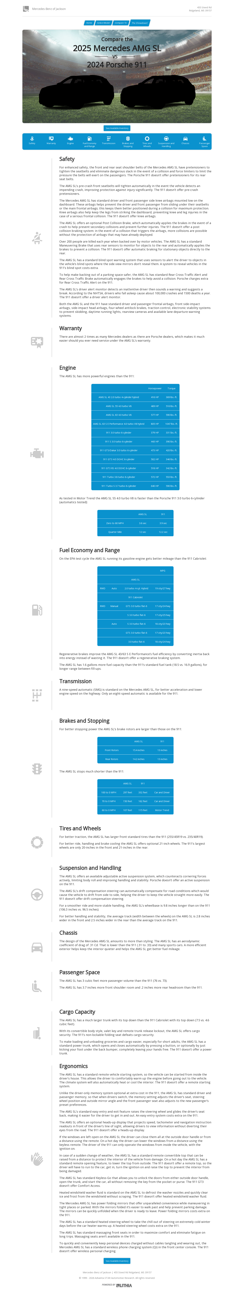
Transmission (117, 147)
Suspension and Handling (180, 148)
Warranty (54, 147)
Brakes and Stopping (138, 148)
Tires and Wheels (159, 147)
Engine (75, 147)
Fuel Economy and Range (96, 148)
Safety (33, 147)
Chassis (201, 147)
